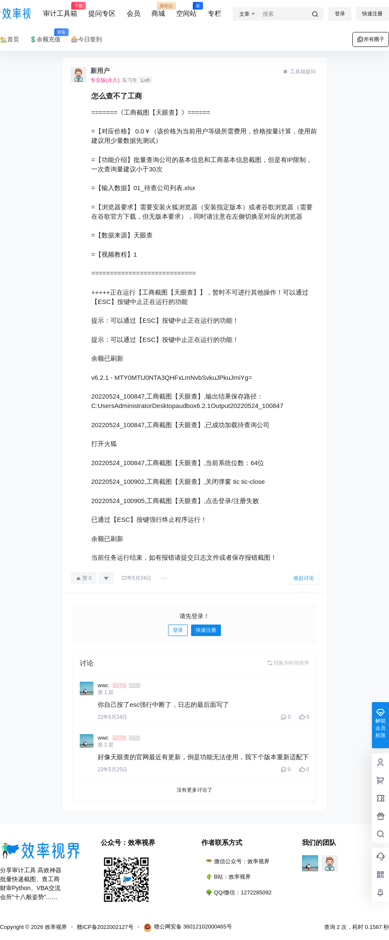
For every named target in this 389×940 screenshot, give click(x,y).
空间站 (186, 9)
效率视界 (55, 927)
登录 (340, 14)
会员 (133, 13)
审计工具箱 (60, 9)
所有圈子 (370, 39)
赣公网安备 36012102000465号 (187, 927)
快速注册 (372, 14)
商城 (158, 9)
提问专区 (102, 13)
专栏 (214, 13)
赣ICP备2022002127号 (105, 927)
